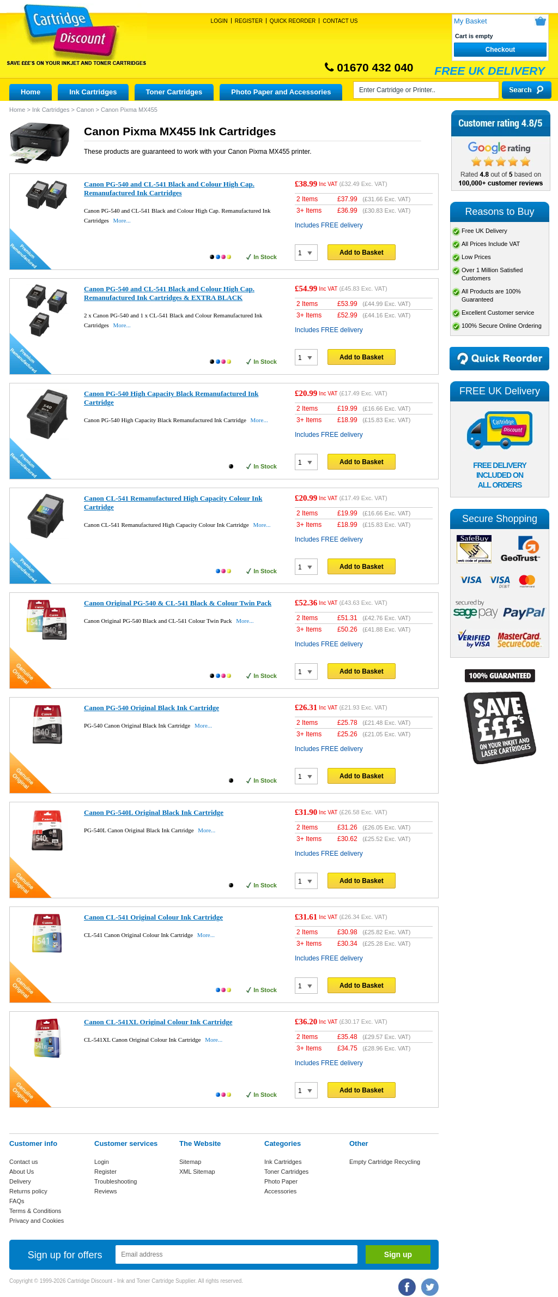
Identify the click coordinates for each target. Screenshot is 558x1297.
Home (30, 92)
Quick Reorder (293, 21)
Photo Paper (281, 1181)
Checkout (500, 49)
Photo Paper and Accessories (281, 92)
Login (219, 21)
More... (122, 220)
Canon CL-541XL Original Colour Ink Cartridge (158, 1022)
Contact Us (340, 21)
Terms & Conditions (35, 1211)
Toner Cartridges (174, 92)
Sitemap (190, 1161)
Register (249, 21)
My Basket (470, 21)
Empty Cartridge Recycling (384, 1161)
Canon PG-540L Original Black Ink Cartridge (153, 812)
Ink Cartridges (93, 92)
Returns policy (28, 1191)
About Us (21, 1171)
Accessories (280, 1191)
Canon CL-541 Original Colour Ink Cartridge (153, 917)
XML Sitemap (197, 1171)
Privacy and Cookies (36, 1220)
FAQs (17, 1201)
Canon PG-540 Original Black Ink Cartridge (151, 708)
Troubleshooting (115, 1181)
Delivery (20, 1181)
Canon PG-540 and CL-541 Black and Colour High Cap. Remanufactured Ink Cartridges (169, 188)
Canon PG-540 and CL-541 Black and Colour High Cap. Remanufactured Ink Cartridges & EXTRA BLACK (169, 293)
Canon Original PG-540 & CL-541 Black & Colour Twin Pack (177, 603)
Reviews (105, 1191)
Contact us (23, 1161)
